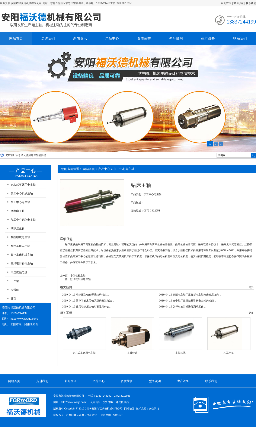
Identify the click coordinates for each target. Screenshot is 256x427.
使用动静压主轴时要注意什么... (86, 306)
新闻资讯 (80, 38)
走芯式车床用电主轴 (84, 352)
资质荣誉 (144, 38)
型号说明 (176, 38)
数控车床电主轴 (20, 246)
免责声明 (105, 415)
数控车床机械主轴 (22, 254)
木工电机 (229, 352)
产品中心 (112, 38)
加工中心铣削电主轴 (23, 219)
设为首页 (226, 3)
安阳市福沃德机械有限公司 (26, 3)
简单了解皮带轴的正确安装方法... (88, 300)
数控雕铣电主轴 (20, 237)
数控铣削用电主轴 (80, 279)
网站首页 (16, 38)
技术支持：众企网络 (147, 408)
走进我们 (48, 38)
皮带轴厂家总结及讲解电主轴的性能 (25, 155)
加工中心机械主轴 (22, 193)
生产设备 (208, 38)
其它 (13, 298)
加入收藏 (238, 3)
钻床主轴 (141, 185)
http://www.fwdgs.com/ (24, 318)
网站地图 (129, 408)
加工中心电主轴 (123, 169)
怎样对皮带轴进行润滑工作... (182, 306)
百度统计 (117, 415)
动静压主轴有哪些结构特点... (85, 294)
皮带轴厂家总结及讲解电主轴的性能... (187, 300)
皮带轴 (15, 289)
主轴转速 (132, 352)
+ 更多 (250, 287)
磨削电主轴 (18, 211)
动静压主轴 (18, 228)
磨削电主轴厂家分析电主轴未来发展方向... (190, 294)
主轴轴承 (180, 352)
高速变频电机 (19, 272)
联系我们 (251, 3)
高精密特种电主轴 (22, 263)
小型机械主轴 (78, 275)
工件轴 (15, 281)
